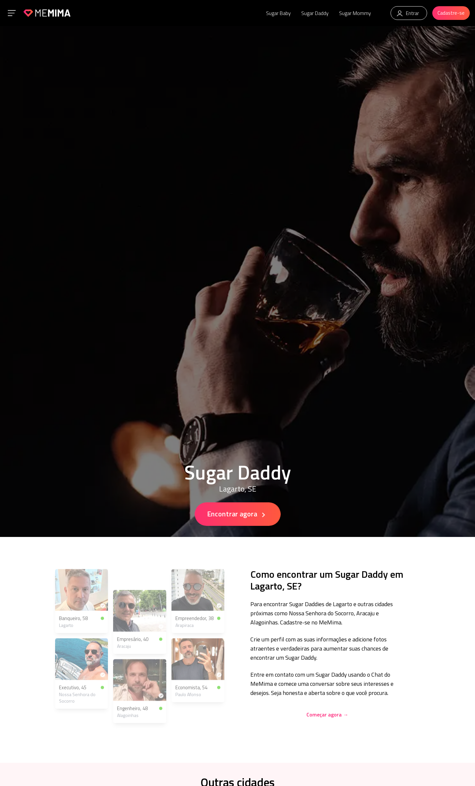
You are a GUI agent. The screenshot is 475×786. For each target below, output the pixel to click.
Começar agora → (327, 714)
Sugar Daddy (315, 13)
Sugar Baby (278, 13)
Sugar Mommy (355, 13)
